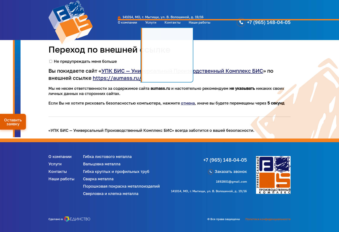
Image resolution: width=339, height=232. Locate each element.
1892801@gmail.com (231, 181)
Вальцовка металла (101, 163)
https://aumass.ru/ (117, 78)
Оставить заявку (13, 122)
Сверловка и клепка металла (110, 193)
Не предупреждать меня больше (85, 61)
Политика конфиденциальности (268, 219)
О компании (87, 26)
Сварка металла (98, 178)
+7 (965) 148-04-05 (242, 26)
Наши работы (169, 26)
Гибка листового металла (107, 156)
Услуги (114, 26)
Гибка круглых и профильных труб (116, 171)
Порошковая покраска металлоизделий (121, 186)
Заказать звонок (231, 171)
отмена (188, 103)
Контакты (138, 26)
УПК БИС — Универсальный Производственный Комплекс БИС (182, 71)
